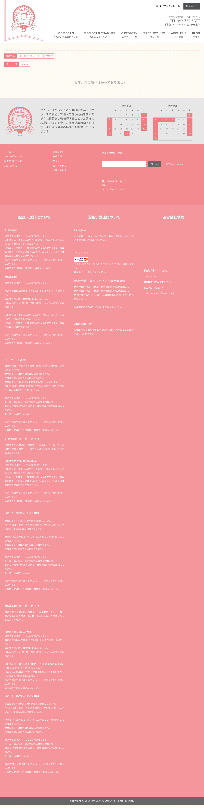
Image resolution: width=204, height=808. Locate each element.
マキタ (25, 64)
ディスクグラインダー (30, 56)
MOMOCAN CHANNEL (99, 35)
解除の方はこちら (174, 163)
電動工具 (10, 56)
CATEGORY (129, 36)
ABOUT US (178, 35)
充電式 (49, 56)
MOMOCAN (65, 35)
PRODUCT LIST (154, 35)
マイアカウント (167, 6)
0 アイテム (191, 6)
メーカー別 (11, 64)
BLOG (196, 35)
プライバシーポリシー (113, 189)
